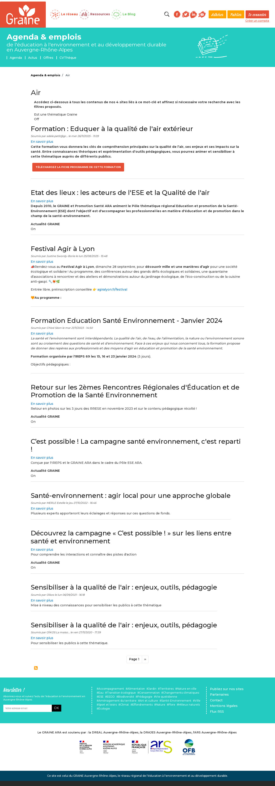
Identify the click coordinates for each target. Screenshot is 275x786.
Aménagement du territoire (117, 700)
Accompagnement (111, 688)
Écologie (104, 708)
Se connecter (257, 14)
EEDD (111, 696)
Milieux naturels (189, 704)
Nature (160, 704)
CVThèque (68, 58)
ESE (101, 696)
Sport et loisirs (107, 704)
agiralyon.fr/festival (112, 289)
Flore (172, 704)
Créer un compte (257, 20)
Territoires (167, 688)
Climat (124, 704)
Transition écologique (121, 692)
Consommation (149, 692)
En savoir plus (42, 142)
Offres (48, 58)
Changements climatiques (181, 692)
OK (56, 708)
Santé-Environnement (176, 700)
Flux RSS (217, 712)
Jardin (152, 688)
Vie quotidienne (166, 696)
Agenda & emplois (44, 37)
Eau (101, 692)
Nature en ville (186, 688)
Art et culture (149, 700)
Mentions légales (224, 706)
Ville (197, 700)
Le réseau (69, 14)
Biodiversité (126, 696)
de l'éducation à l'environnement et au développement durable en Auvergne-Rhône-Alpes (86, 47)
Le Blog (129, 14)
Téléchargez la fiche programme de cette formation (78, 167)
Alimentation (136, 688)
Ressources (100, 14)
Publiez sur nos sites (227, 689)
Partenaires (219, 695)
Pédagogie (144, 696)
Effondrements (142, 704)
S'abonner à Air (36, 668)
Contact (216, 700)
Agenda (16, 58)
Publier (236, 14)
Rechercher (167, 14)
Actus (32, 58)
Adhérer (217, 14)
